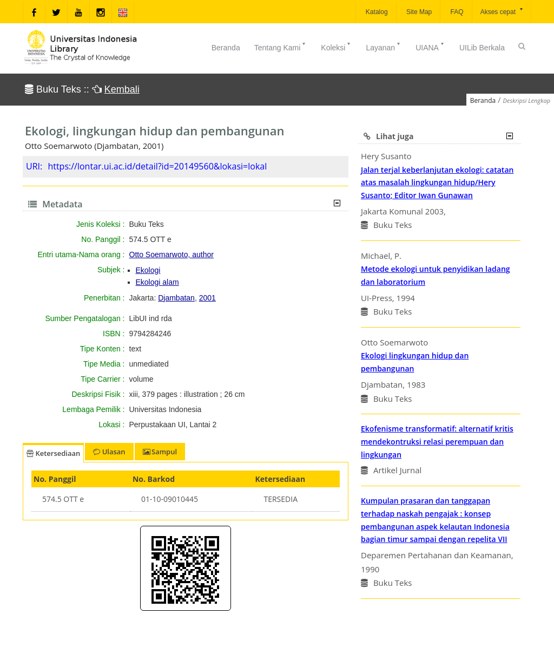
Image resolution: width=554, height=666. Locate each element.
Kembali (122, 89)
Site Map (418, 12)
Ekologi (148, 270)
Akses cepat (502, 11)
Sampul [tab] (160, 451)
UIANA (430, 46)
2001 (207, 297)
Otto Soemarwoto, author (171, 254)
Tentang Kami (280, 46)
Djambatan (176, 297)
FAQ (456, 12)
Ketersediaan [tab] (53, 453)
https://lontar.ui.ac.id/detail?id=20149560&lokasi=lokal (157, 166)
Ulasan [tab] (109, 451)
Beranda (226, 47)
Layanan (383, 46)
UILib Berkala (482, 47)
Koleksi (336, 46)
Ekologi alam (157, 282)
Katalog (376, 12)
